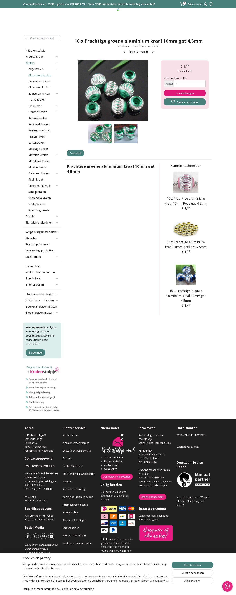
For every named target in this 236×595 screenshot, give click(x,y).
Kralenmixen (36, 136)
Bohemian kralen (39, 81)
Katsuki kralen (37, 118)
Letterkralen (36, 142)
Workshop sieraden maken (77, 543)
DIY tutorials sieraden (42, 300)
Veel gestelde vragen (74, 535)
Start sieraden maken (42, 294)
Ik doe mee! (35, 352)
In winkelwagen (185, 93)
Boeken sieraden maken (41, 306)
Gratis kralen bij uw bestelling (79, 473)
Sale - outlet (42, 257)
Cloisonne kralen (39, 87)
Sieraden (42, 238)
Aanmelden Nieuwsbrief (116, 476)
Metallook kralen (39, 161)
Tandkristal (42, 278)
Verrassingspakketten (40, 250)
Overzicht (75, 153)
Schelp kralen (37, 192)
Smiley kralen (37, 204)
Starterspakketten (37, 244)
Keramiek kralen (39, 124)
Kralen (42, 63)
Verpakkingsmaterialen (42, 232)
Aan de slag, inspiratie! (151, 435)
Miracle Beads (37, 167)
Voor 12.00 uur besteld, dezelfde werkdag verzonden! (121, 4)
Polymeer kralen (43, 173)
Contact (67, 458)
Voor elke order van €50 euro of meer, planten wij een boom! (193, 501)
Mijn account (197, 4)
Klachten (67, 481)
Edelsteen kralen (43, 93)
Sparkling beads (38, 210)
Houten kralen (43, 112)
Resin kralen (36, 179)
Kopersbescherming (74, 489)
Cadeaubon (33, 266)
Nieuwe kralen (42, 57)
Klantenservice (71, 435)
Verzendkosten (71, 527)
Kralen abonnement (152, 497)
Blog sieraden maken (42, 313)
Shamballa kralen (39, 198)
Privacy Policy (70, 512)
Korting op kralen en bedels (78, 497)
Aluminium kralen (39, 75)
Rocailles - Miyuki (43, 186)
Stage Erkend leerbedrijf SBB (155, 442)
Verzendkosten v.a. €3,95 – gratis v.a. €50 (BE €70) (54, 4)
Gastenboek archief (188, 446)
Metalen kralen (43, 155)
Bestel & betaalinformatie (77, 450)
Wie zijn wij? (145, 439)
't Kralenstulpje (35, 50)
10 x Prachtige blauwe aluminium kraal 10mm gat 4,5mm (186, 296)
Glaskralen (43, 106)
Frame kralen (36, 99)
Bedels (42, 216)
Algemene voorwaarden (76, 442)
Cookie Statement (73, 466)
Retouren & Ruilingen (74, 520)
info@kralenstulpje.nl (43, 465)
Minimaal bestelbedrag (75, 504)
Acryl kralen (43, 69)
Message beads (38, 149)
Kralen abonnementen (40, 272)
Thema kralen (42, 285)
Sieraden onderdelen (42, 222)
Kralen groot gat (39, 130)
